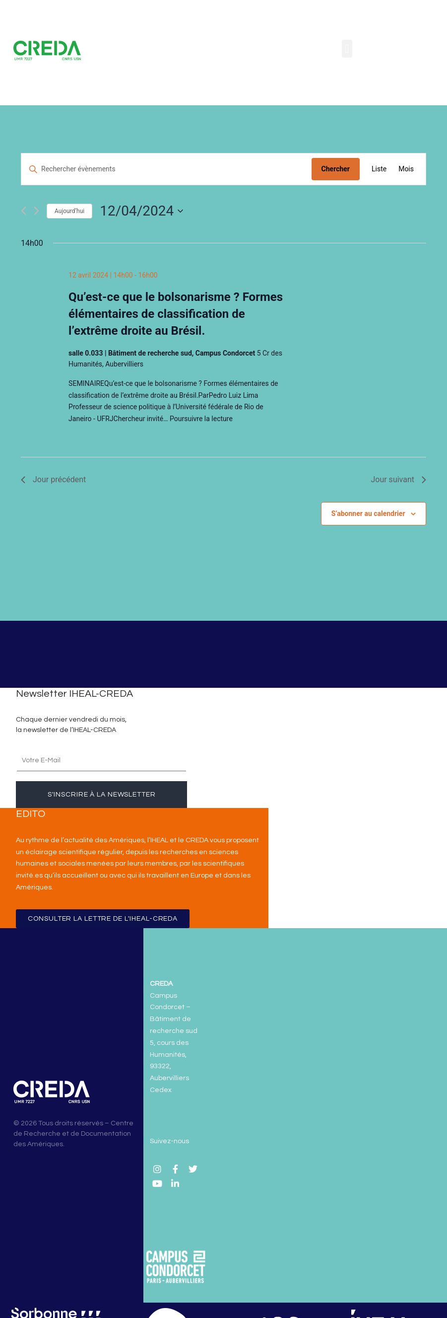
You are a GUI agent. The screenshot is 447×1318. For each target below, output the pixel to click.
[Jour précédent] (23, 211)
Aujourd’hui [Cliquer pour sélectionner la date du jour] (69, 211)
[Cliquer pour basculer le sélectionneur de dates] (141, 211)
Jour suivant (398, 479)
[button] (347, 49)
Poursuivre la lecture (201, 419)
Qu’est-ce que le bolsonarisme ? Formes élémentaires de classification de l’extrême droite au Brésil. (175, 314)
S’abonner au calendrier (368, 513)
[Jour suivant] (36, 211)
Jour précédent (53, 479)
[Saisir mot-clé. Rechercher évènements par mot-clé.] (166, 169)
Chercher (335, 169)
